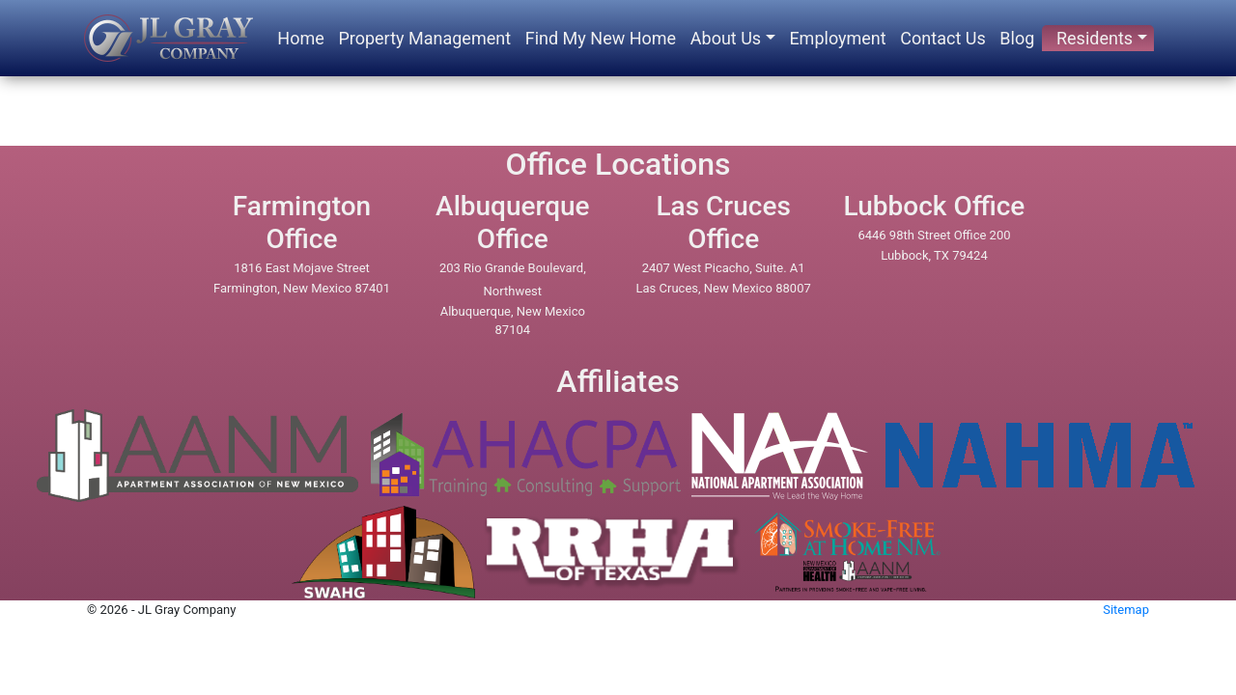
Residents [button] (1094, 38)
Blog (1016, 38)
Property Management (424, 38)
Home (300, 38)
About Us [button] (725, 38)
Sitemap (1126, 609)
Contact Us (942, 38)
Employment (837, 38)
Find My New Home (600, 38)
